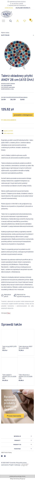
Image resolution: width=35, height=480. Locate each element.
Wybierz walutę (5, 32)
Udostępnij (4, 313)
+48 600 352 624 (9, 7)
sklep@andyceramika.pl (23, 7)
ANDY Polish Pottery (6, 452)
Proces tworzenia (14, 416)
